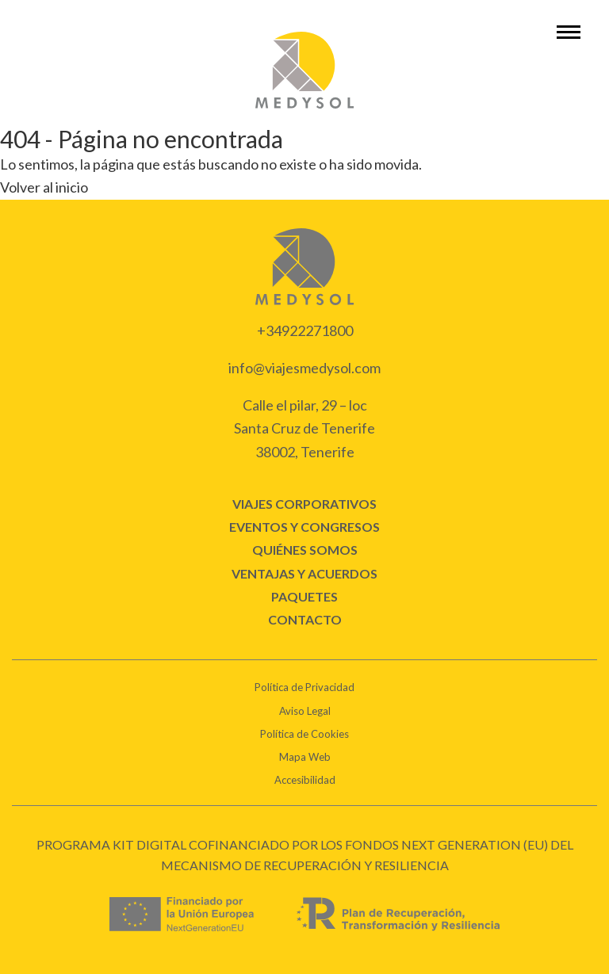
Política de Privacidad (304, 687)
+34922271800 (305, 330)
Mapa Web (305, 757)
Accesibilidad (304, 779)
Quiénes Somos (305, 549)
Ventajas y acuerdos (304, 573)
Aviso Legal (305, 711)
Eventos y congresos (304, 526)
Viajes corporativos (304, 503)
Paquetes (304, 596)
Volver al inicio (44, 187)
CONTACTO (305, 619)
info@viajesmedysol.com (304, 367)
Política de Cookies (304, 734)
